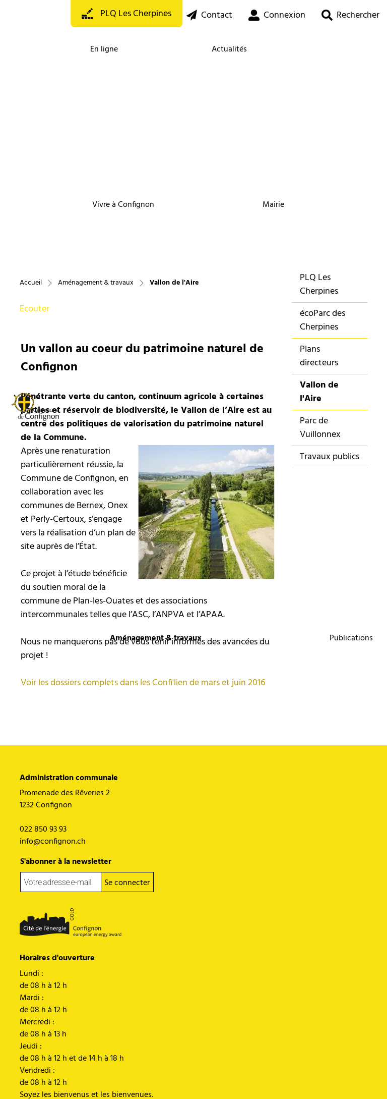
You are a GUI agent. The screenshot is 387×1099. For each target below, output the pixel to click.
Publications (351, 638)
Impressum (141, 1078)
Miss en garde (103, 1078)
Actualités (229, 49)
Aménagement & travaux (155, 638)
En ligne (104, 49)
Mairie (273, 204)
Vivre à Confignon (123, 204)
